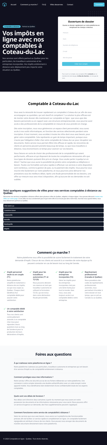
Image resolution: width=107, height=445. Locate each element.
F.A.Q (44, 4)
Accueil (13, 4)
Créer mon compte (81, 64)
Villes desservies (56, 4)
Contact (70, 4)
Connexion (99, 4)
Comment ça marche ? (29, 4)
